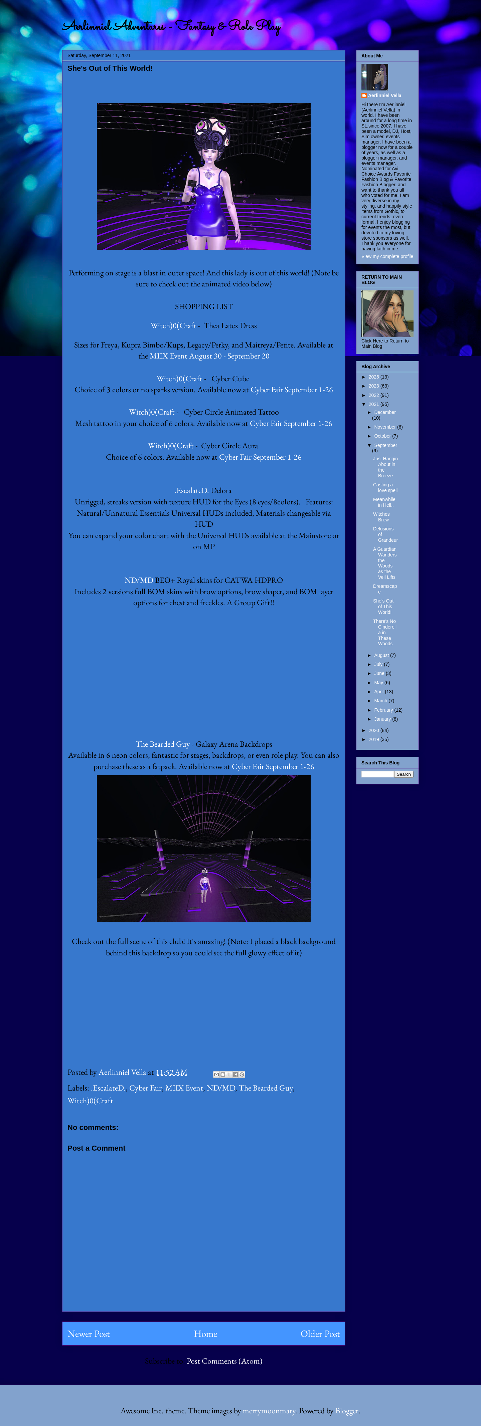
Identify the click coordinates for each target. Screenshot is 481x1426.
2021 (374, 404)
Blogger (346, 1410)
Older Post (320, 1333)
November (385, 427)
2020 (374, 730)
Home (205, 1333)
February (384, 710)
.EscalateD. (191, 490)
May (379, 682)
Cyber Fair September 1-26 (292, 389)
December (385, 412)
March (381, 700)
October (383, 436)
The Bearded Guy (163, 744)
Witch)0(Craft (173, 325)
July (379, 664)
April (379, 691)
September (385, 445)
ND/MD (139, 580)
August (382, 655)
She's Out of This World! (383, 606)
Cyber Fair (145, 1088)
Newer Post (88, 1333)
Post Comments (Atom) (225, 1361)
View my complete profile (387, 256)
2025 (374, 377)
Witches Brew (381, 516)
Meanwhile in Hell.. (384, 502)
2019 (374, 739)
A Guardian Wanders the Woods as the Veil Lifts (385, 563)
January (383, 719)
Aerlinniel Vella (385, 95)
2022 (374, 395)
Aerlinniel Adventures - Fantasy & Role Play (171, 27)
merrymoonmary (269, 1410)
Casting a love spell (385, 487)
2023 (374, 386)
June (379, 673)
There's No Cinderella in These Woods (384, 632)
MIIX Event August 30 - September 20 (210, 355)
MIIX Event (184, 1088)
